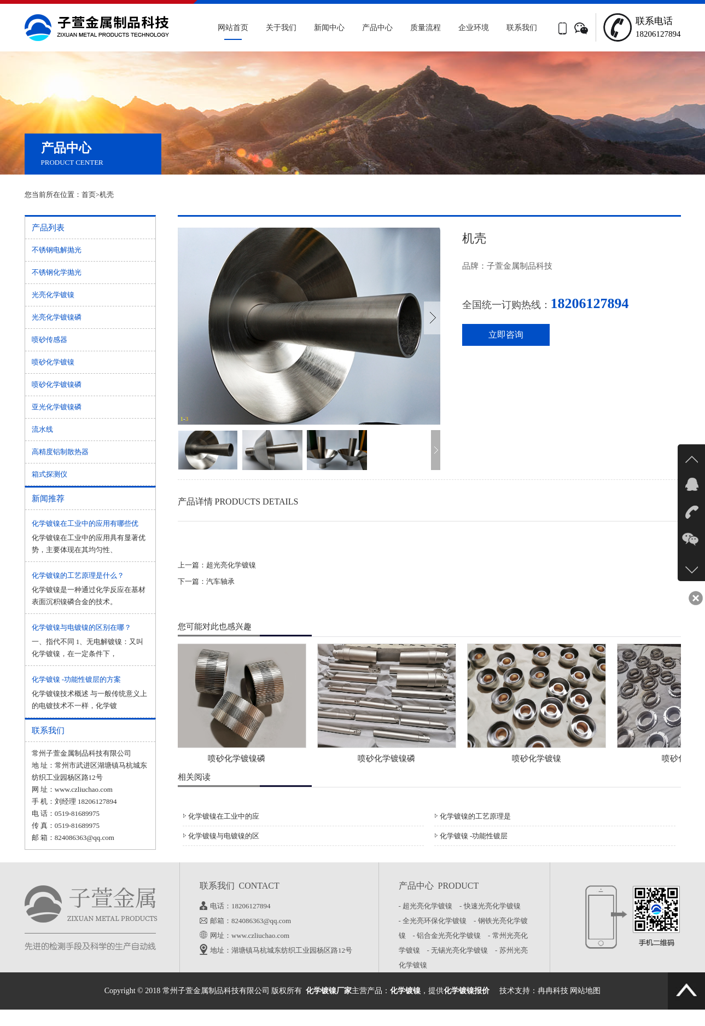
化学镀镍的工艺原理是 (475, 816)
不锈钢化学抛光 (56, 272)
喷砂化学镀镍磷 (56, 384)
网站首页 (233, 28)
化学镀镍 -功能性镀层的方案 (76, 679)
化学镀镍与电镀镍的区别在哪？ (81, 627)
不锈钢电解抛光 (56, 250)
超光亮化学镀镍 (231, 565)
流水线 (42, 429)
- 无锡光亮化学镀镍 (460, 950)
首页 (88, 194)
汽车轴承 (220, 581)
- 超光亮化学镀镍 (428, 906)
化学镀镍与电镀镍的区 (223, 836)
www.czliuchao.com (84, 789)
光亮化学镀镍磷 (56, 317)
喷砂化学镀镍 (53, 362)
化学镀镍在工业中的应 (223, 816)
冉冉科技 (553, 991)
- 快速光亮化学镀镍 (492, 906)
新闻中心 (329, 28)
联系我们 (521, 28)
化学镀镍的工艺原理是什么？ (78, 575)
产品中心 (377, 28)
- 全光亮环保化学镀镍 (435, 921)
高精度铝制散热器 (60, 452)
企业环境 (473, 28)
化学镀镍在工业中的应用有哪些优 (85, 523)
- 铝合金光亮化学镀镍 (449, 935)
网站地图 (585, 991)
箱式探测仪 (49, 474)
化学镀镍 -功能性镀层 (474, 836)
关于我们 (281, 28)
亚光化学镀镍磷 (56, 407)
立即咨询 (505, 334)
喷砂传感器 (49, 339)
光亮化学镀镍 (53, 295)
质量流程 (425, 28)
